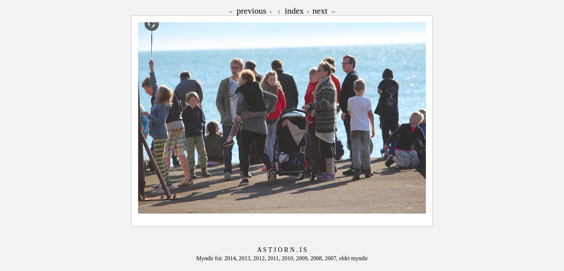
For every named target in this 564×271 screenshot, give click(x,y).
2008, (317, 258)
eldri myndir (353, 258)
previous (252, 10)
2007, (332, 258)
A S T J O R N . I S (282, 249)
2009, (303, 258)
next (320, 10)
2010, (289, 258)
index (294, 10)
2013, (246, 258)
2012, (260, 258)
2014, (231, 258)
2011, (275, 258)
